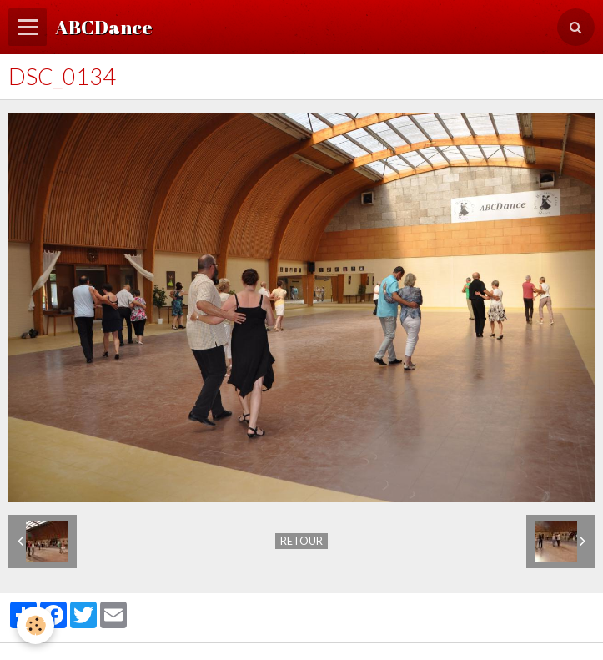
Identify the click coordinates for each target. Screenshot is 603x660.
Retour (301, 540)
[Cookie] (35, 625)
